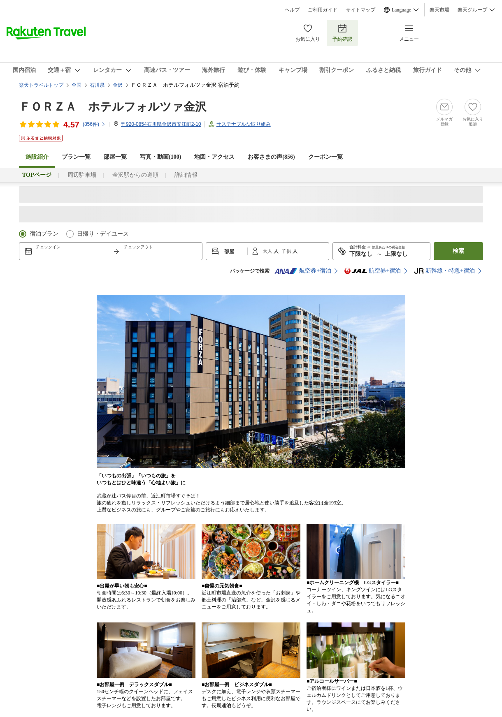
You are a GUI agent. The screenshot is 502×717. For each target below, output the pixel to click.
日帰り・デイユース (103, 234)
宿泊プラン (44, 234)
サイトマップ (360, 10)
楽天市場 (439, 10)
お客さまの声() (271, 157)
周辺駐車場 (81, 175)
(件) (94, 124)
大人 (268, 251)
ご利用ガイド (322, 10)
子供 (287, 251)
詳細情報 (186, 175)
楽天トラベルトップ (41, 85)
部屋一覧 (115, 157)
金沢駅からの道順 (135, 175)
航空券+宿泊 (302, 271)
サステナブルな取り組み (243, 124)
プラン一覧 (76, 157)
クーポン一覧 (325, 157)
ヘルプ (292, 10)
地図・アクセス (214, 157)
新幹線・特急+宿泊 (444, 271)
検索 (458, 251)
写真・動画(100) (160, 157)
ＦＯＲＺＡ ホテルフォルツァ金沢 (113, 106)
